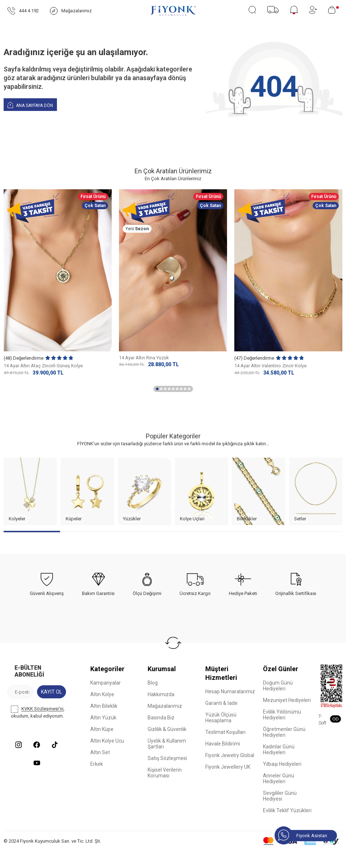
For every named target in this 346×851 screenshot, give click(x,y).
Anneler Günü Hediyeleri (278, 778)
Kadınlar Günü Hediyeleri (278, 749)
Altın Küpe (102, 729)
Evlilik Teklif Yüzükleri (287, 810)
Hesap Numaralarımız (230, 691)
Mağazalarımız (165, 706)
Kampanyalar (105, 683)
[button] (157, 389)
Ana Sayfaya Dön (30, 104)
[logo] (173, 11)
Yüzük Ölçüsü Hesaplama (220, 717)
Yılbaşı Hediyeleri (282, 764)
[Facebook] (36, 745)
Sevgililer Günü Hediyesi (280, 796)
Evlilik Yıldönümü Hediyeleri (282, 714)
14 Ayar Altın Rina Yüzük (144, 357)
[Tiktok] (55, 745)
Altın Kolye (102, 694)
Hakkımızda (161, 694)
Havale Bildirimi (222, 744)
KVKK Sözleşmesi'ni (42, 709)
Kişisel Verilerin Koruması (165, 772)
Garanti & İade (221, 703)
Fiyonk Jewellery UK (227, 767)
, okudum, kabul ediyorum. (38, 712)
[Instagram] (18, 745)
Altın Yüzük (103, 717)
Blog (153, 683)
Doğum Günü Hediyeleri (278, 685)
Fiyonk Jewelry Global (229, 755)
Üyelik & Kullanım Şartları (167, 743)
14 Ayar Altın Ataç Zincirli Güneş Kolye (43, 365)
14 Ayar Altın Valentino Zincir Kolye (270, 365)
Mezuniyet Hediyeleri (287, 700)
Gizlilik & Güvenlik (167, 729)
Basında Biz (161, 717)
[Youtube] (36, 763)
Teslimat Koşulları (225, 732)
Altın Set (100, 752)
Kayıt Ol (51, 692)
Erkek (96, 764)
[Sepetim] (333, 10)
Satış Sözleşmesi (167, 758)
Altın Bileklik (104, 706)
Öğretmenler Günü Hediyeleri (284, 732)
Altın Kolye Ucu (107, 741)
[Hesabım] (313, 10)
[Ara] (252, 10)
